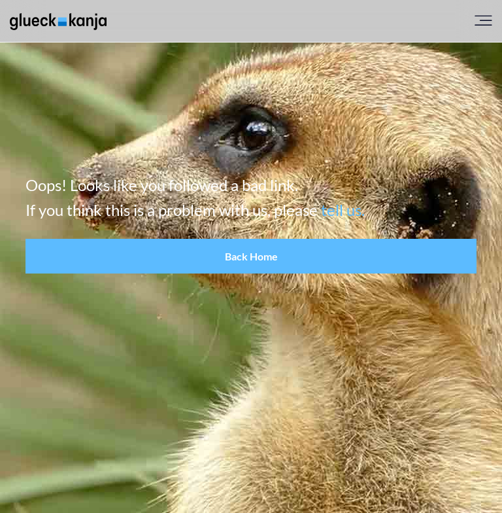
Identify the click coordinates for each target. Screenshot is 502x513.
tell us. (343, 209)
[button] (251, 256)
